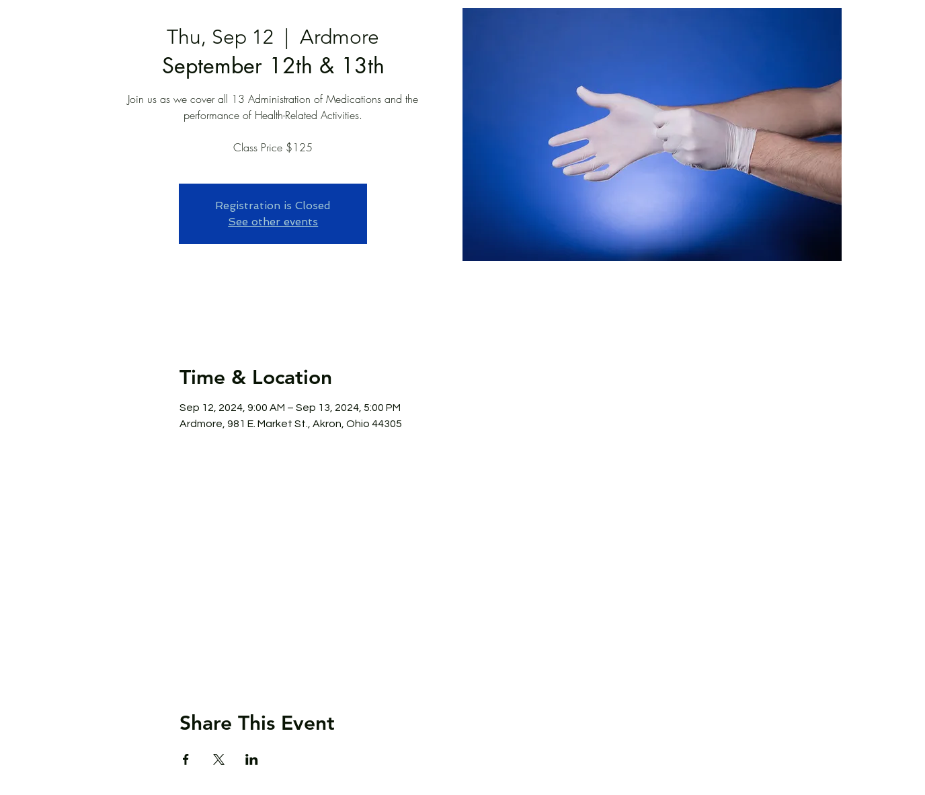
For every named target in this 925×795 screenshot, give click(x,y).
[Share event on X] (218, 759)
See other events (273, 221)
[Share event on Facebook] (185, 759)
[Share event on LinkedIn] (251, 759)
